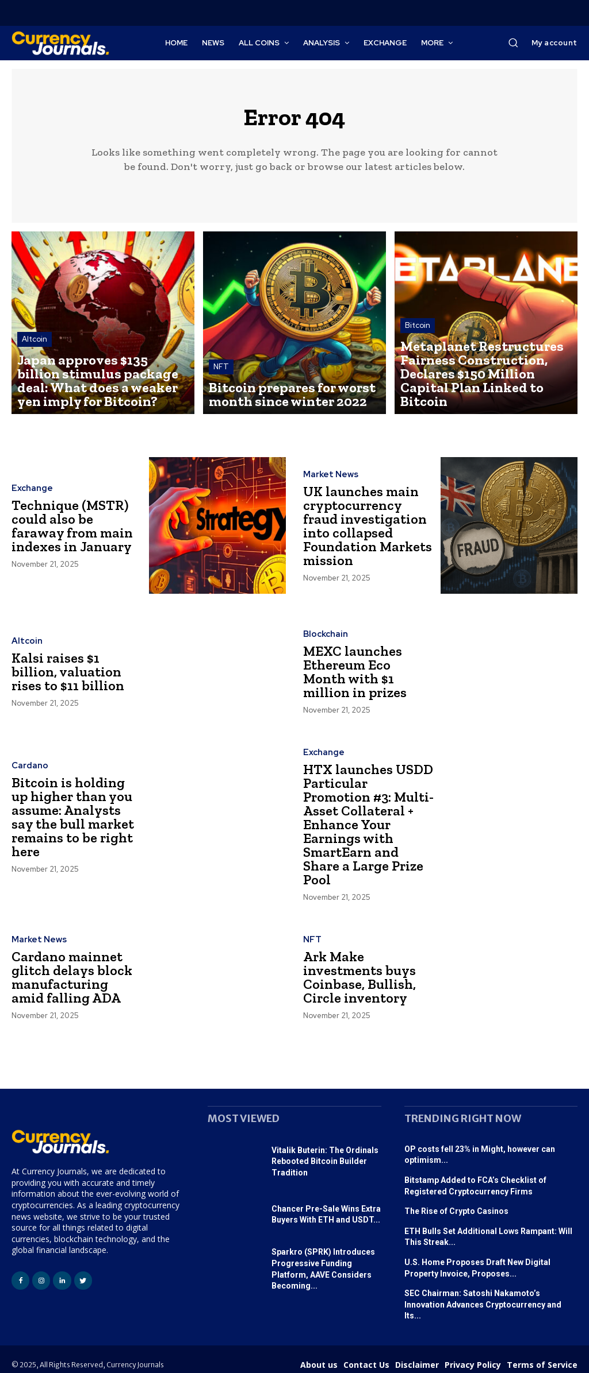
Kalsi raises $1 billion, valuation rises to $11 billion (73, 677)
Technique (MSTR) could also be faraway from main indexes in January (73, 531)
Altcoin (34, 369)
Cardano (28, 775)
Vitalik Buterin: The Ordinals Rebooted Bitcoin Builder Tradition (324, 1153)
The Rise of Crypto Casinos (456, 1202)
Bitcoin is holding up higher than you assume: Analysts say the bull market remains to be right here (72, 822)
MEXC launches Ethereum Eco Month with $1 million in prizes (363, 677)
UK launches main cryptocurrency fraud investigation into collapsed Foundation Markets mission (366, 531)
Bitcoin (417, 359)
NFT (221, 380)
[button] (513, 42)
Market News (329, 490)
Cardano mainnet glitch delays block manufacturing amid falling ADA (71, 968)
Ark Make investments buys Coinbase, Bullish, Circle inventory (368, 968)
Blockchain (324, 643)
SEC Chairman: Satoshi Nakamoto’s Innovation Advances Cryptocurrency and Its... (482, 1296)
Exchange (30, 497)
